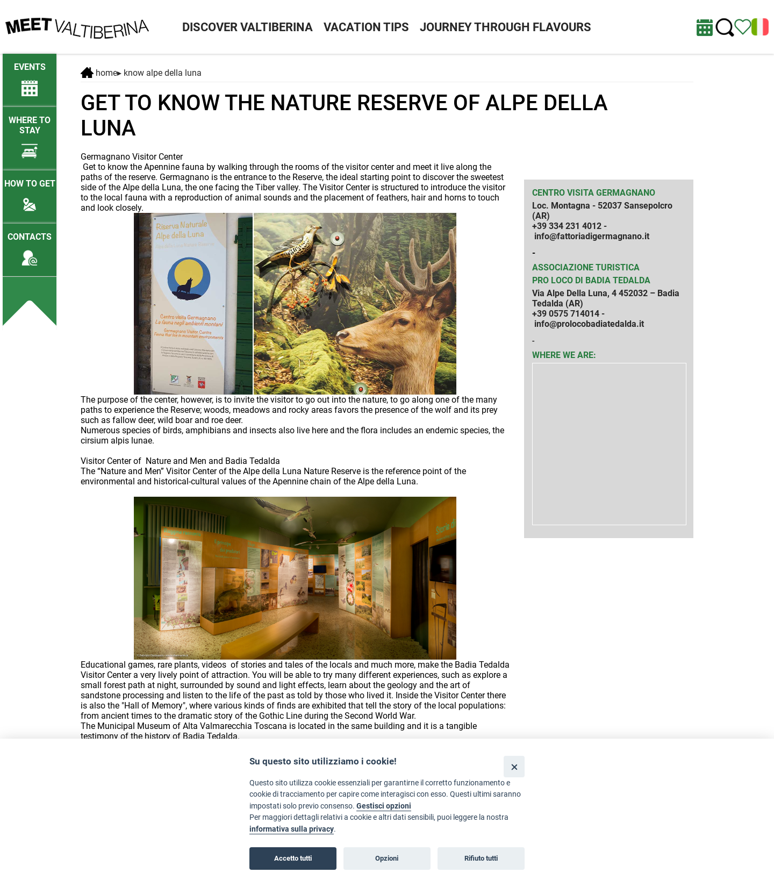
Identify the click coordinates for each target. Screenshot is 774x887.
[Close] (514, 766)
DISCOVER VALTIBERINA (247, 27)
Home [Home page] (99, 73)
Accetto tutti (293, 858)
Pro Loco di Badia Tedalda (591, 280)
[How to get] (29, 191)
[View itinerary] (742, 26)
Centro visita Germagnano (593, 193)
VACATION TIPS (366, 27)
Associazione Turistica (586, 267)
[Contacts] (29, 244)
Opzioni (386, 858)
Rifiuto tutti (481, 858)
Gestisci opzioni (383, 806)
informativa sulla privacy (291, 829)
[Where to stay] (29, 133)
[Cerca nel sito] (724, 27)
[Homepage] (77, 26)
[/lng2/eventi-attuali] (29, 74)
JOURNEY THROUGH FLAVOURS (505, 27)
